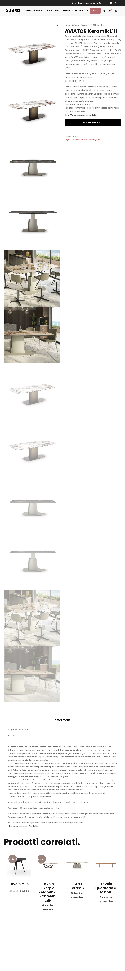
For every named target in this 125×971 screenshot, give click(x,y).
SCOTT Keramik (77, 886)
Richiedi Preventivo (93, 122)
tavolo (71, 139)
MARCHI (66, 11)
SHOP (95, 11)
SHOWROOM (38, 11)
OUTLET (75, 11)
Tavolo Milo (19, 884)
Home (67, 25)
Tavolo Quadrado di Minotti (106, 888)
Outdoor (75, 25)
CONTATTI (83, 11)
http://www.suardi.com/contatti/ (81, 115)
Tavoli (83, 25)
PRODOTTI (57, 11)
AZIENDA (28, 11)
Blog (74, 3)
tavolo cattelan (81, 139)
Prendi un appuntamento (89, 3)
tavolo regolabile (95, 139)
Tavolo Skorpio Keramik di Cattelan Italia (47, 892)
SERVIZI (48, 11)
